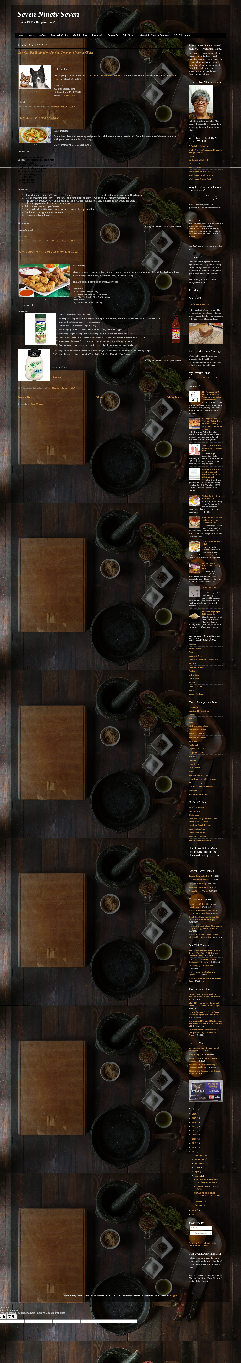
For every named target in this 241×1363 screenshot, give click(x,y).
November (200, 1159)
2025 (194, 1118)
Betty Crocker (195, 811)
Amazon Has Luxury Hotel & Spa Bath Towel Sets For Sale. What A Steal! (211, 473)
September (200, 1163)
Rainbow (193, 756)
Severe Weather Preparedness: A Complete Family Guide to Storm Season (204, 1032)
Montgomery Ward (197, 737)
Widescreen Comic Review (201, 175)
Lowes (192, 714)
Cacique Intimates (197, 667)
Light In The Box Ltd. (199, 711)
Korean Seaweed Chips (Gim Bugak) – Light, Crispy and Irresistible (205, 927)
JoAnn (42, 35)
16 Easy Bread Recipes (199, 880)
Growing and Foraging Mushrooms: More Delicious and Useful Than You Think (205, 1023)
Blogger (172, 1295)
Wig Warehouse (182, 35)
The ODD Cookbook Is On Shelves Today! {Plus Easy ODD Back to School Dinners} (205, 953)
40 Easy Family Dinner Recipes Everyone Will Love (203, 1065)
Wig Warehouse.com (198, 794)
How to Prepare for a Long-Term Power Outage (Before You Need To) (204, 1014)
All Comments (198, 1233)
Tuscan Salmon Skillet (199, 876)
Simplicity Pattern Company (154, 35)
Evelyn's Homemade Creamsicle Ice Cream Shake (212, 448)
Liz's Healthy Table (198, 829)
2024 (194, 1122)
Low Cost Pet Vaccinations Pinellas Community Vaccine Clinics (55, 52)
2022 (194, 1130)
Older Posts (174, 397)
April (197, 1172)
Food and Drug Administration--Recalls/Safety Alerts (204, 820)
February (199, 1201)
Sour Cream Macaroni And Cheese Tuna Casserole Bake (212, 520)
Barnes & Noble (196, 656)
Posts (194, 1228)
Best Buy (193, 663)
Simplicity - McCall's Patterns (202, 779)
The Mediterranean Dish (200, 840)
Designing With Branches (209, 588)
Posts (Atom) (37, 404)
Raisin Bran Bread (199, 304)
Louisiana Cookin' (197, 832)
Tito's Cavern (195, 167)
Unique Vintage (196, 694)
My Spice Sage (80, 35)
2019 (194, 1143)
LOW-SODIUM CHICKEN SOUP (38, 118)
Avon (31, 35)
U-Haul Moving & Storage (201, 786)
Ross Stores (194, 764)
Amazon (192, 644)
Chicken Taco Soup (197, 883)
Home (100, 397)
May (197, 1167)
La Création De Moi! (198, 160)
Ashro (21, 35)
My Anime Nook (196, 164)
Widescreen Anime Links (200, 171)
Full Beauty (194, 678)
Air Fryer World (196, 807)
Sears (191, 771)
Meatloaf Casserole (197, 887)
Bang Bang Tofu (196, 1054)
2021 (194, 1135)
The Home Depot (196, 783)
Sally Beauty (129, 35)
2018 (194, 1147)
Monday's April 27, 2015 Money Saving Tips (211, 565)
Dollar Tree (194, 675)
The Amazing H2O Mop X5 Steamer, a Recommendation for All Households (211, 396)
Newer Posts (26, 397)
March (198, 1176)
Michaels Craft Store (198, 726)
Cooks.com (194, 815)
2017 (194, 1151)
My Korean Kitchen (198, 836)
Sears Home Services (198, 775)
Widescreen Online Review (201, 179)
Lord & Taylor (195, 686)
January (199, 1205)
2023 (194, 1126)
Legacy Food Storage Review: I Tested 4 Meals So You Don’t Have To (204, 996)
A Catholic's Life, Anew (199, 146)
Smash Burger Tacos (198, 891)
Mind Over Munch (197, 729)
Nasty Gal (193, 745)
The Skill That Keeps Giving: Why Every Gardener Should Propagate (205, 1004)
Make (191, 722)
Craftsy (192, 671)
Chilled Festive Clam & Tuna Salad (211, 497)
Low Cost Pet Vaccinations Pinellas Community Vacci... (208, 1180)
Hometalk (193, 707)
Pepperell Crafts (59, 35)
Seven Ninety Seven (48, 14)
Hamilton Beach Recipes (200, 825)
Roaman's (113, 35)
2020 (194, 1139)
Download (22, 236)
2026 (194, 1114)
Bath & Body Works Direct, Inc (203, 659)
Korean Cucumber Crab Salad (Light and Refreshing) (203, 911)
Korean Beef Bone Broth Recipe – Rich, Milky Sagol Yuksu (204, 935)
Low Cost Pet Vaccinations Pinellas (104, 75)
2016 (194, 1210)
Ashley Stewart (196, 648)
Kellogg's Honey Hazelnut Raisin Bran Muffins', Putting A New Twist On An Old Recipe (212, 423)
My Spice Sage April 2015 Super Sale (211, 612)
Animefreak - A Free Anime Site (203, 378)
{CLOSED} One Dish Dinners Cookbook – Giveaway (202, 960)
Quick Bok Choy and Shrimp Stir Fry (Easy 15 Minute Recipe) (204, 918)
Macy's (192, 690)
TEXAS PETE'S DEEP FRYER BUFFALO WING (48, 252)
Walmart (193, 790)
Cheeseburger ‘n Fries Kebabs (203, 966)
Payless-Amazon (196, 748)
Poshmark (97, 35)
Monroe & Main (196, 733)
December (200, 1155)
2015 (194, 1214)
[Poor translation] (12, 1316)
